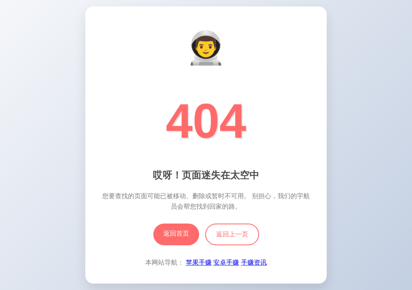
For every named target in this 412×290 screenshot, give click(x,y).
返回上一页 (232, 234)
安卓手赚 (226, 262)
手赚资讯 (254, 262)
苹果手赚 (199, 262)
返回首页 (176, 233)
